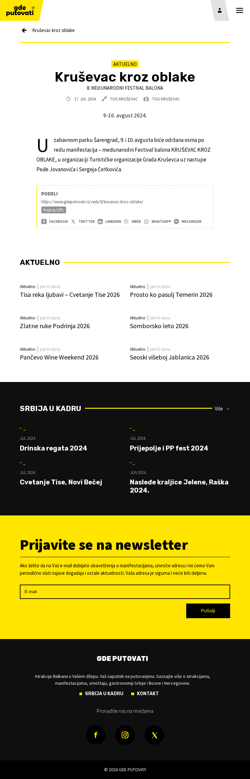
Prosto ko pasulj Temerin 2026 (171, 294)
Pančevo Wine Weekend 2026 (59, 357)
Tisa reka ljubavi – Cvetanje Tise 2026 (70, 294)
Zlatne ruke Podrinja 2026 (55, 326)
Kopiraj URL (53, 210)
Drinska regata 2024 (53, 448)
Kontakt (148, 694)
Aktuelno (125, 64)
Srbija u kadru (50, 408)
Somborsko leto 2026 (159, 326)
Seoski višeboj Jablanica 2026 (169, 357)
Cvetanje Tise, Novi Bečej (61, 482)
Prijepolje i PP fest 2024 (169, 448)
